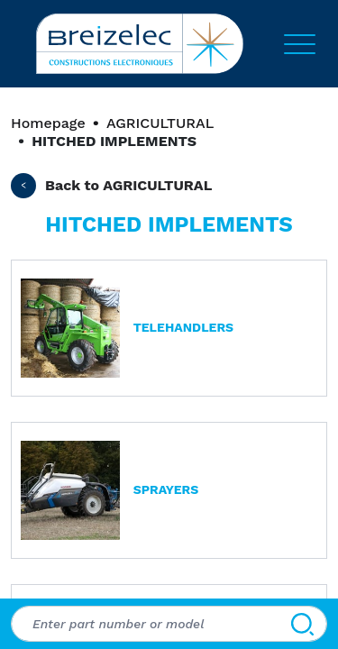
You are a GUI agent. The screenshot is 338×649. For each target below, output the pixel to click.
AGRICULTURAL (160, 123)
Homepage (48, 123)
